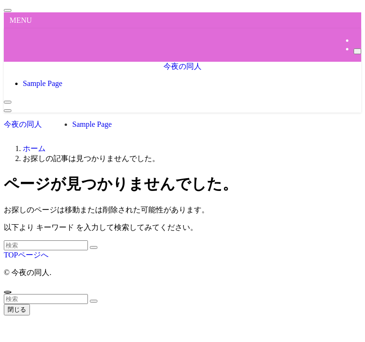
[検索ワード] (46, 245)
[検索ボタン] (7, 102)
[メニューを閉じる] (7, 10)
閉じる (17, 309)
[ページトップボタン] (7, 292)
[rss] (356, 40)
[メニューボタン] (7, 110)
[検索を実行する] (93, 247)
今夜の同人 (182, 66)
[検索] (357, 51)
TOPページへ (26, 255)
